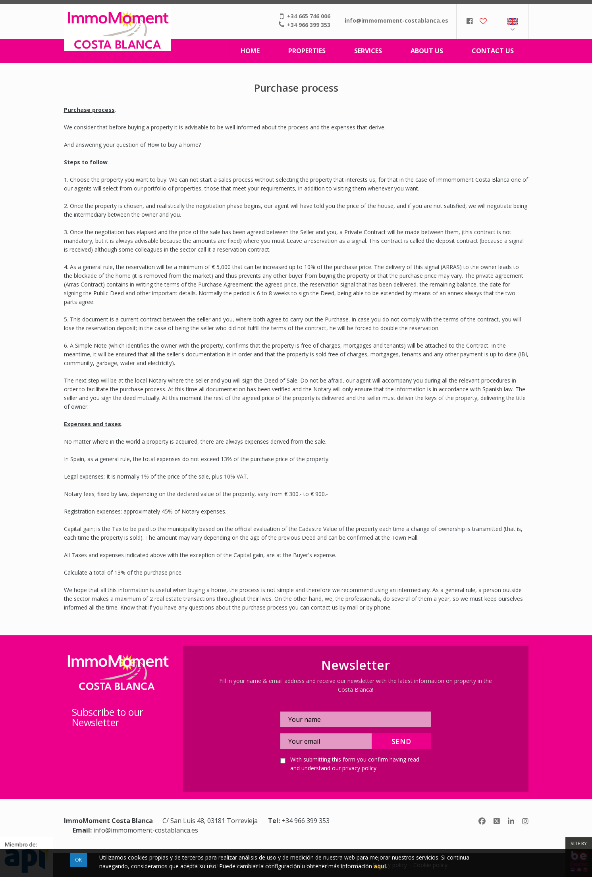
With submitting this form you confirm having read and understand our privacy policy (354, 764)
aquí (380, 866)
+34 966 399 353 (308, 25)
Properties (307, 50)
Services (368, 50)
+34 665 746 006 (308, 16)
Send (401, 741)
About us (427, 50)
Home (250, 50)
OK (78, 859)
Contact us (493, 50)
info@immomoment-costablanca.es (396, 20)
